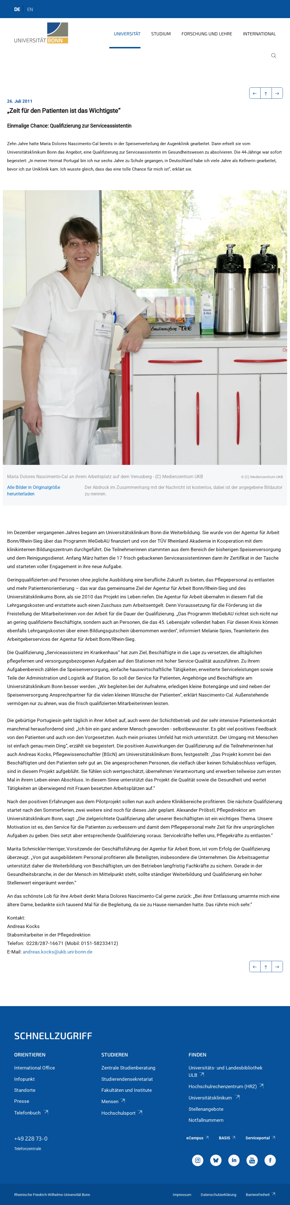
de (17, 9)
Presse (21, 1101)
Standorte (24, 1090)
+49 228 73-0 (31, 1138)
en (30, 9)
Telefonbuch (31, 1113)
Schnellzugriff (53, 1035)
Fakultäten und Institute (126, 1090)
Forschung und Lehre (207, 33)
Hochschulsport (122, 1113)
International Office (34, 1068)
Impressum (182, 1195)
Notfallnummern (206, 1120)
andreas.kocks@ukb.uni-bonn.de (57, 952)
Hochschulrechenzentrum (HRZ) (227, 1086)
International (259, 33)
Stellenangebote (206, 1109)
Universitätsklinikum (215, 1098)
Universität (127, 33)
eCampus (197, 1138)
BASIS (227, 1138)
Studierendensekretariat (127, 1079)
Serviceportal (261, 1138)
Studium (161, 33)
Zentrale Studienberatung (128, 1068)
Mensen (113, 1101)
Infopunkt (24, 1079)
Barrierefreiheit (261, 1195)
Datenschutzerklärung (218, 1195)
